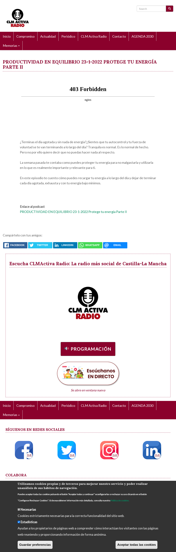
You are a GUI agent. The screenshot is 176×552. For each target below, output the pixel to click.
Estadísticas (29, 522)
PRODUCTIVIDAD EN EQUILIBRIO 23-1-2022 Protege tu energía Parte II (73, 212)
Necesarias (28, 509)
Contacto (119, 36)
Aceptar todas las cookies (136, 544)
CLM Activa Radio (94, 36)
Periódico (68, 36)
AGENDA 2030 (142, 36)
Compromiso (25, 36)
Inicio (7, 36)
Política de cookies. (120, 500)
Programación (91, 349)
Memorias (11, 46)
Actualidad (48, 36)
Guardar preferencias (35, 544)
